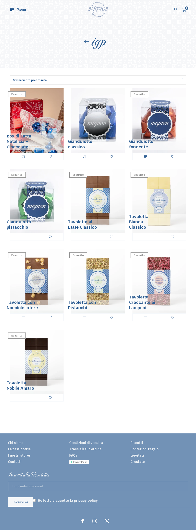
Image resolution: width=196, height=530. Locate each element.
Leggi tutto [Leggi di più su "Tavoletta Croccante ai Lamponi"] (145, 317)
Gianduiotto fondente (141, 144)
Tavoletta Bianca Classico (139, 222)
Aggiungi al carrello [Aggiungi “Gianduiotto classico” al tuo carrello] (84, 156)
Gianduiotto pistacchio (19, 224)
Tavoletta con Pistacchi (82, 305)
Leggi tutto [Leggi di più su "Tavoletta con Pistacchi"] (84, 317)
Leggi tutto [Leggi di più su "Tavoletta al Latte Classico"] (84, 237)
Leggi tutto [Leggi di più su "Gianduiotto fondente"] (145, 156)
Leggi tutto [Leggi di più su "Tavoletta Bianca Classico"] (145, 237)
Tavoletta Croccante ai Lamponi (142, 302)
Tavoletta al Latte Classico (82, 224)
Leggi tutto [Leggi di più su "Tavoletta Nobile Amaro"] (23, 398)
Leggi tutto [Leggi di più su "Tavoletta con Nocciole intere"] (23, 317)
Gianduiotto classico (80, 144)
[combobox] (98, 80)
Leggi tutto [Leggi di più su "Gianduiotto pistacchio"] (23, 237)
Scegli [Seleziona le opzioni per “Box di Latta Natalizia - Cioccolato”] (23, 156)
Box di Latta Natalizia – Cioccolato (19, 141)
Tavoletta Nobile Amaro (20, 385)
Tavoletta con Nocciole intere (22, 305)
